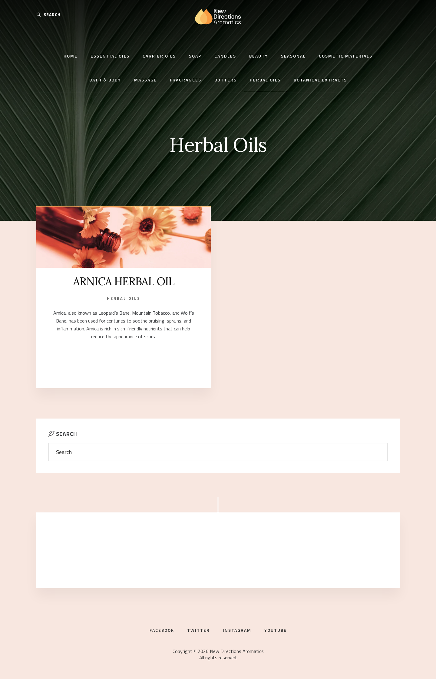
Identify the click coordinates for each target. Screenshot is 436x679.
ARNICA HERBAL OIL (123, 281)
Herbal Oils (123, 298)
